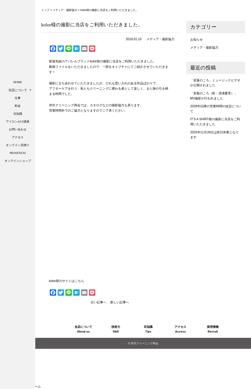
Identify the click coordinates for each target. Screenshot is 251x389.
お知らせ (196, 39)
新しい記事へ (119, 302)
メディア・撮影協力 (160, 39)
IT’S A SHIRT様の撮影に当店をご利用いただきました (215, 121)
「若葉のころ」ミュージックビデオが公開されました (215, 83)
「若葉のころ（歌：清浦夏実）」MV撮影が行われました (213, 96)
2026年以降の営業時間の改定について (215, 109)
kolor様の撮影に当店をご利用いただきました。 (92, 24)
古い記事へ (98, 302)
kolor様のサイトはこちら (66, 281)
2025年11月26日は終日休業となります (214, 135)
